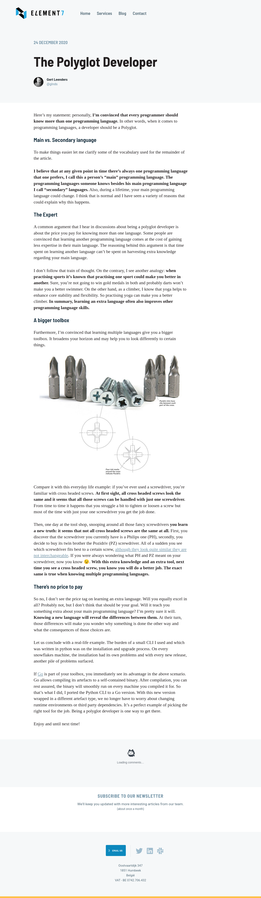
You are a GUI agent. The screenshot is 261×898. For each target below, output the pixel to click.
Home (85, 13)
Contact (139, 13)
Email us (117, 850)
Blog (122, 13)
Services (104, 13)
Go (40, 673)
